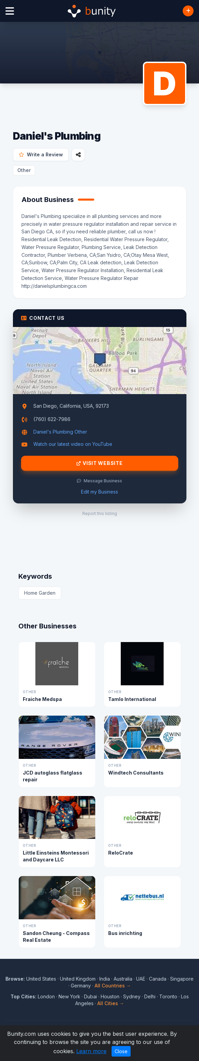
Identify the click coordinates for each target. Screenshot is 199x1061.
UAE (140, 979)
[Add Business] (188, 10)
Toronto (168, 996)
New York (69, 996)
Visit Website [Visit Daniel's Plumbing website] (100, 463)
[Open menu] (9, 11)
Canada (157, 979)
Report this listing (99, 513)
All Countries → (113, 985)
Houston (110, 996)
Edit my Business (99, 492)
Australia (123, 979)
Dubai (90, 996)
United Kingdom (78, 979)
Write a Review (41, 154)
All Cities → (110, 1003)
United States (41, 979)
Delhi (149, 996)
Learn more (91, 1051)
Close (121, 1051)
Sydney (131, 996)
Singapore (182, 979)
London (46, 996)
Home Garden (39, 593)
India (104, 979)
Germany (81, 985)
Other (24, 170)
